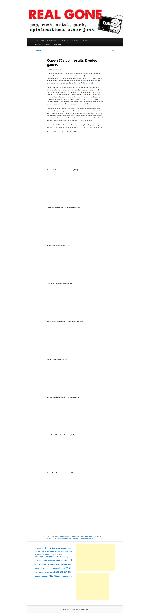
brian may (76, 536)
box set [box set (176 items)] (37, 551)
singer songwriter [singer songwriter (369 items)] (61, 572)
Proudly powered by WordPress (79, 609)
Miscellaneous (39, 44)
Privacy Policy (57, 44)
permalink (90, 538)
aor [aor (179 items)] (64, 548)
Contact (48, 44)
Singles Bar (65, 40)
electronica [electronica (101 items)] (45, 554)
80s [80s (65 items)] (38, 548)
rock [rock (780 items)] (68, 567)
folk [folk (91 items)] (52, 554)
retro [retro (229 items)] (63, 568)
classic (82, 536)
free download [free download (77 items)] (58, 554)
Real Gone (76, 538)
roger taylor (64, 538)
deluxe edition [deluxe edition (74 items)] (64, 551)
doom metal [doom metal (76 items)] (37, 554)
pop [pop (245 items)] (62, 564)
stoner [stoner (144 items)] (45, 576)
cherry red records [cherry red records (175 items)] (48, 551)
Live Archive (85, 40)
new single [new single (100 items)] (37, 564)
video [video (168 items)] (69, 576)
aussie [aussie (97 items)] (68, 548)
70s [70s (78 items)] (35, 548)
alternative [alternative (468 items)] (50, 548)
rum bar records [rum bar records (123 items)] (40, 572)
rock (59, 538)
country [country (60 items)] (58, 551)
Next (114, 50)
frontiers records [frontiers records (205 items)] (41, 557)
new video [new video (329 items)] (47, 564)
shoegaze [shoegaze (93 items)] (49, 572)
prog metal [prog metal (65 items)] (52, 568)
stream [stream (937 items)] (53, 576)
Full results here (87, 83)
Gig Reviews (74, 40)
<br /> (53, 521)
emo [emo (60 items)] (50, 554)
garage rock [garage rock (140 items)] (53, 556)
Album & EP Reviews (53, 40)
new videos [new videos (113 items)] (56, 564)
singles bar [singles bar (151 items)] (38, 576)
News (42, 40)
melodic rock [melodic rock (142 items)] (60, 560)
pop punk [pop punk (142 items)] (67, 564)
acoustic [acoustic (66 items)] (41, 548)
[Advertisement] (95, 557)
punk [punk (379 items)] (58, 568)
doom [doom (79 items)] (70, 551)
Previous (37, 50)
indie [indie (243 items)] (45, 560)
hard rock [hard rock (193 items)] (38, 560)
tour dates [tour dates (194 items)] (62, 576)
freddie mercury (88, 536)
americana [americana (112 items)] (59, 548)
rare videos (54, 538)
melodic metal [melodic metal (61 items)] (51, 560)
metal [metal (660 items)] (68, 560)
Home (36, 40)
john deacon (97, 536)
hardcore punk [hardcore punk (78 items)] (66, 556)
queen (48, 538)
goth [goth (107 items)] (60, 556)
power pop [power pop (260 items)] (39, 568)
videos (70, 538)
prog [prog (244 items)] (47, 568)
